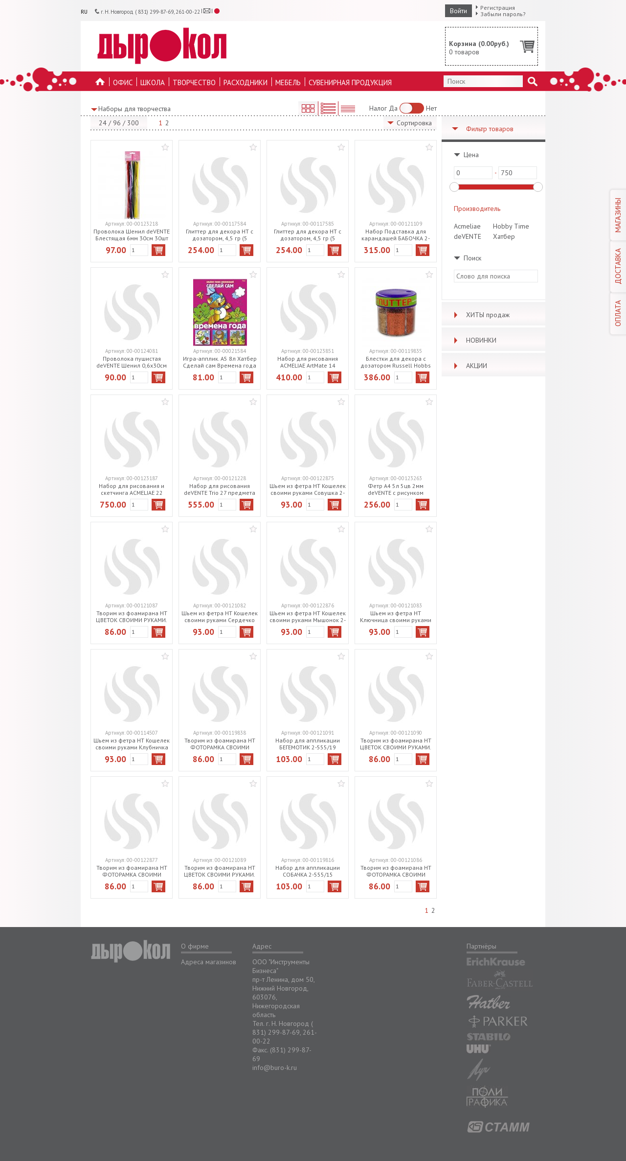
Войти (458, 10)
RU (84, 11)
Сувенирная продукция (350, 82)
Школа (152, 82)
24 (103, 122)
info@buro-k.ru (274, 1067)
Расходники (246, 82)
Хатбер (504, 236)
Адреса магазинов (208, 961)
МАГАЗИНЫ (618, 215)
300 (133, 122)
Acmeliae (467, 226)
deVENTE (467, 236)
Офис (123, 82)
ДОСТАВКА (618, 266)
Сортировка (414, 122)
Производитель (477, 208)
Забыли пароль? (503, 14)
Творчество (194, 82)
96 (117, 122)
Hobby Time (511, 226)
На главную (100, 84)
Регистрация (497, 7)
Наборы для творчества (134, 108)
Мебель (288, 82)
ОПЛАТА (618, 313)
